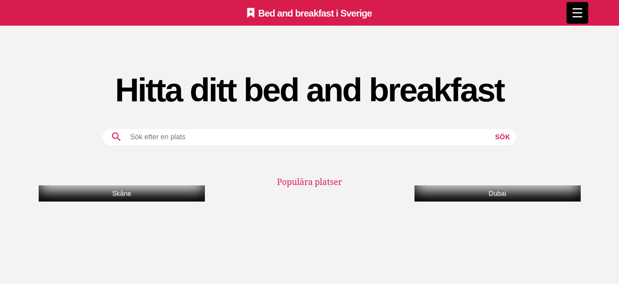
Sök (502, 137)
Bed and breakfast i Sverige (315, 13)
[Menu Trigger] (577, 13)
